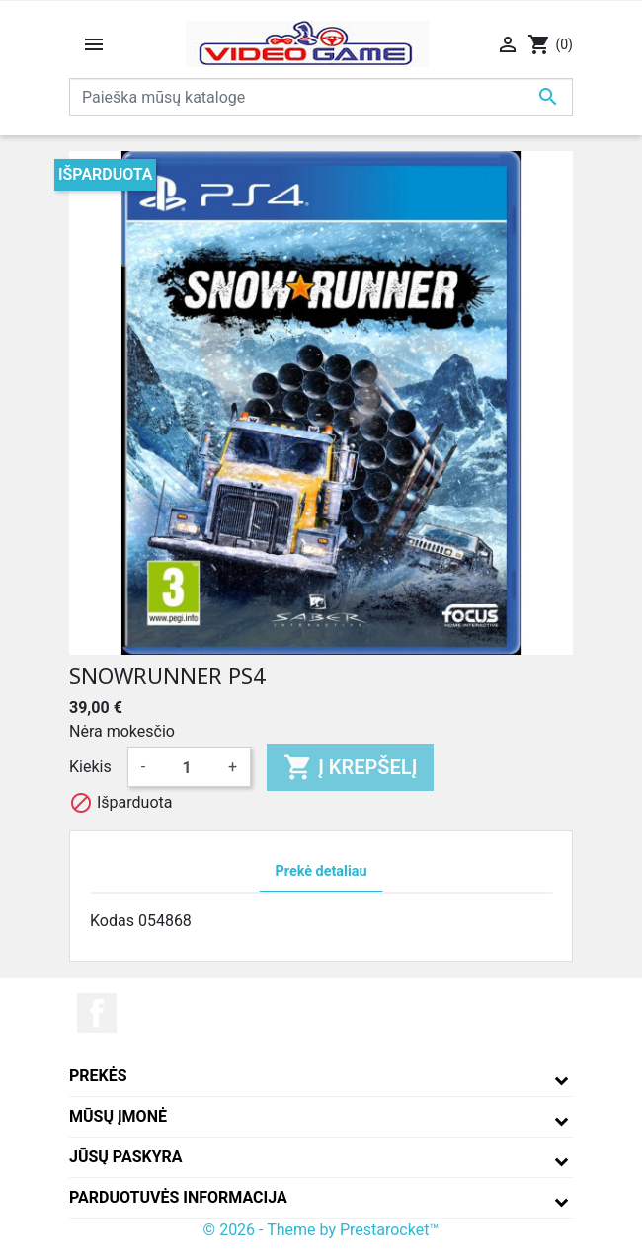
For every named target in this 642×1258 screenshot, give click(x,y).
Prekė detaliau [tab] (321, 871)
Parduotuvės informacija (178, 1197)
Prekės (98, 1075)
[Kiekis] (186, 767)
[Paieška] (321, 97)
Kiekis (90, 766)
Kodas (112, 920)
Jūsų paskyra (126, 1156)
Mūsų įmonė (118, 1116)
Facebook (97, 1013)
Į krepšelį (350, 767)
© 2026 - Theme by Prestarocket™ (321, 1229)
